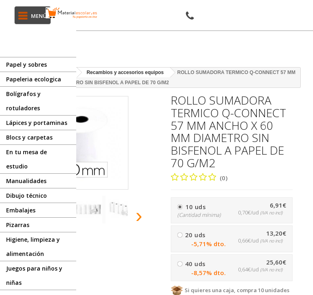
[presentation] (139, 215)
